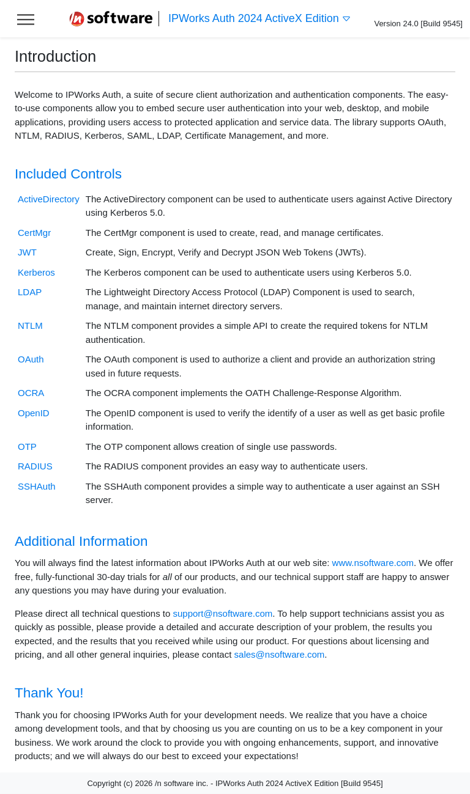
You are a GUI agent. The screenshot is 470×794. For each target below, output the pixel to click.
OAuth (31, 359)
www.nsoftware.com (373, 562)
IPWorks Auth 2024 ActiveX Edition (259, 18)
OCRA (31, 393)
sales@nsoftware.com (279, 654)
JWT (27, 252)
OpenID (34, 413)
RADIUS (35, 466)
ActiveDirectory (49, 199)
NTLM (30, 325)
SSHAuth (37, 486)
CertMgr (34, 232)
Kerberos (36, 272)
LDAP (30, 292)
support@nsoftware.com (222, 613)
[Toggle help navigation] (25, 18)
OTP (27, 446)
